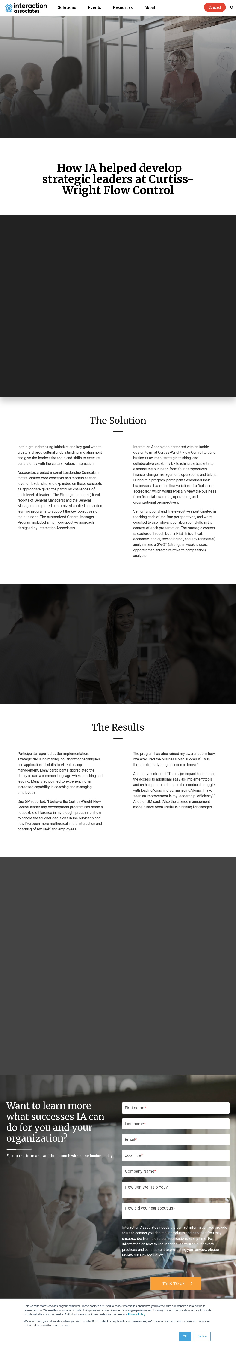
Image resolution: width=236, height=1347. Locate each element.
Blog (188, 1297)
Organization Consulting (124, 1297)
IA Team (223, 1297)
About (149, 7)
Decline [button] (202, 1336)
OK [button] (185, 1336)
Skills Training (132, 1289)
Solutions (67, 7)
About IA (223, 1289)
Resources (123, 7)
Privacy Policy (136, 1314)
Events (94, 7)
